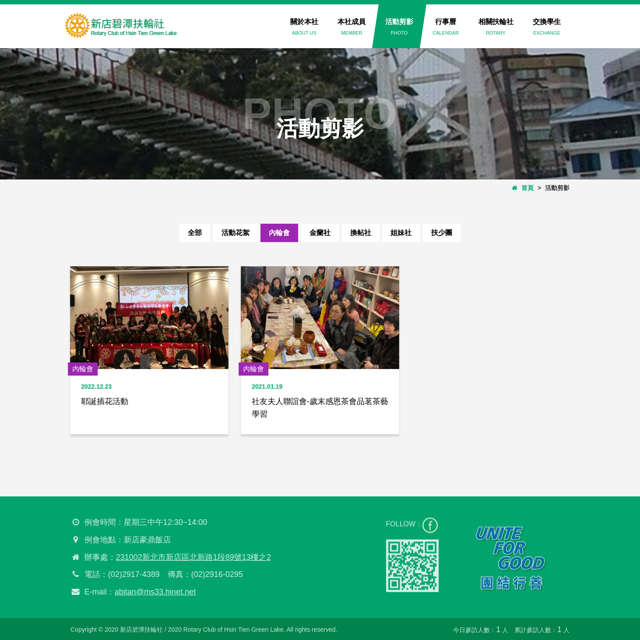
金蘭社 (320, 232)
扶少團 (449, 232)
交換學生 (547, 26)
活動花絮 (230, 232)
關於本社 (304, 26)
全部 (187, 232)
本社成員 (352, 26)
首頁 (523, 187)
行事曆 (446, 26)
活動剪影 (399, 26)
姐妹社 (406, 232)
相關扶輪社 (495, 26)
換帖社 (362, 232)
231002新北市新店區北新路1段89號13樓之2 (190, 557)
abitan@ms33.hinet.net (152, 591)
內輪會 (277, 232)
